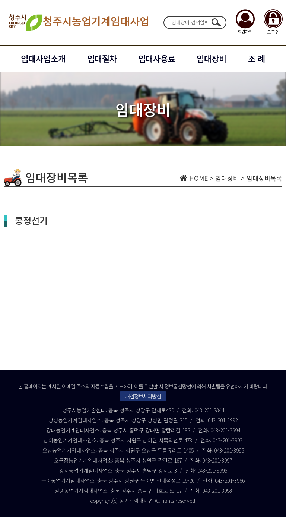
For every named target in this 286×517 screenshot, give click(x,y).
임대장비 (211, 58)
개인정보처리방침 (143, 396)
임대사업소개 (43, 58)
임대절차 (102, 58)
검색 (216, 22)
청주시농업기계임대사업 (78, 22)
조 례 (256, 58)
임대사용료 (156, 58)
